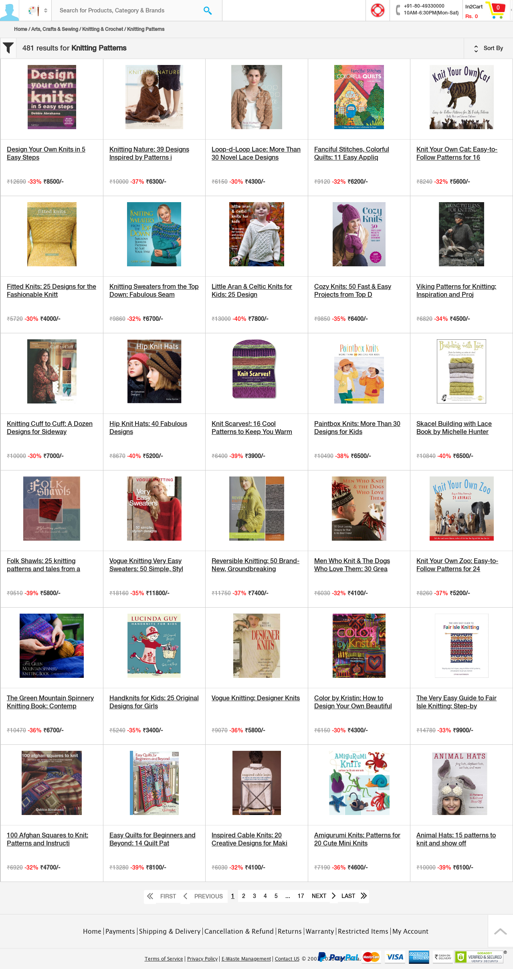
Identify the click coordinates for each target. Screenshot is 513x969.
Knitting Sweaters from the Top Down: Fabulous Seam (154, 290)
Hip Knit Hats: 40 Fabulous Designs (148, 428)
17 (301, 896)
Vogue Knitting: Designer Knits (256, 698)
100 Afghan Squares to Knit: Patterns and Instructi (47, 839)
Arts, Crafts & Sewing (54, 29)
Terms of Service (164, 959)
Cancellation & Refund (239, 931)
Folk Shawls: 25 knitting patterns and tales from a (43, 565)
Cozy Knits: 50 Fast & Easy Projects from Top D (352, 290)
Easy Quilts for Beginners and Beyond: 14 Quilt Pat (152, 839)
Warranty (320, 931)
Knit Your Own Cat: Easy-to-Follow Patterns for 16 (456, 153)
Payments (120, 931)
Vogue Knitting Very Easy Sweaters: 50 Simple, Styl (146, 565)
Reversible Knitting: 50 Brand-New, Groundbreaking (255, 565)
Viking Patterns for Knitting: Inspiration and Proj (456, 290)
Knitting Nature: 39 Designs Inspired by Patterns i (149, 153)
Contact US (287, 959)
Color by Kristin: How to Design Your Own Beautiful (353, 702)
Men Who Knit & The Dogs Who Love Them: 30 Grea (352, 565)
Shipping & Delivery (169, 931)
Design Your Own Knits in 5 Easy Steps (46, 153)
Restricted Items (363, 931)
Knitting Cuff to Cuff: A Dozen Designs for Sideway (50, 428)
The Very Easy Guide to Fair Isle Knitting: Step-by (456, 702)
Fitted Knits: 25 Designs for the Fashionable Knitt (51, 290)
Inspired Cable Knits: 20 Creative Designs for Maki (249, 839)
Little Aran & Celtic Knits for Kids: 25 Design (252, 290)
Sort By (488, 48)
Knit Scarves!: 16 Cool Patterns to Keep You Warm (252, 428)
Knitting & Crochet (102, 29)
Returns (290, 931)
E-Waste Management (246, 959)
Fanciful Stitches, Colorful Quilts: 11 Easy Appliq (351, 153)
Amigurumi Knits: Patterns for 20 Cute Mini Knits (357, 839)
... (287, 896)
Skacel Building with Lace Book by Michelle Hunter (454, 428)
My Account (410, 931)
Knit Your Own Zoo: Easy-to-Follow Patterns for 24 (457, 565)
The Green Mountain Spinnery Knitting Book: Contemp (50, 702)
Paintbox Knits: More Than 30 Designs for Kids (357, 428)
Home (20, 29)
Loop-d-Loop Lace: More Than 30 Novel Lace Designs (256, 153)
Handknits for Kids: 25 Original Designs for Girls (154, 702)
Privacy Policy (202, 959)
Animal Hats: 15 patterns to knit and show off (456, 839)
